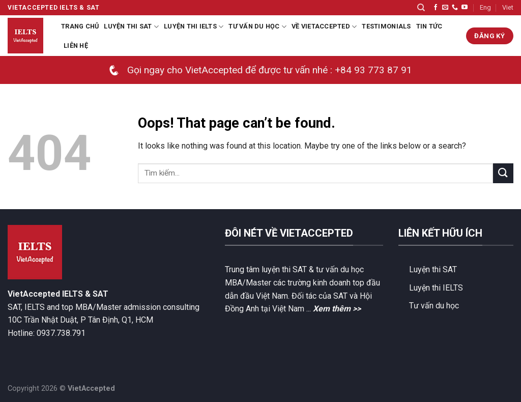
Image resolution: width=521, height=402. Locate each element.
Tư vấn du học (434, 305)
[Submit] (503, 173)
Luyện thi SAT (131, 27)
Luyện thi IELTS (193, 27)
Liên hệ (76, 45)
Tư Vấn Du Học (257, 27)
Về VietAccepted (324, 27)
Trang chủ (80, 26)
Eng (485, 7)
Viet (507, 7)
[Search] (421, 8)
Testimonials (386, 26)
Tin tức (429, 26)
